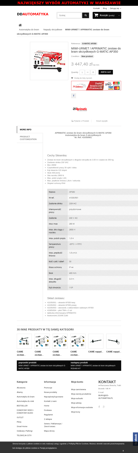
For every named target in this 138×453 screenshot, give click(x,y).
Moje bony (75, 412)
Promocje (48, 388)
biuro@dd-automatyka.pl (105, 396)
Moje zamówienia (78, 389)
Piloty (19, 422)
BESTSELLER (22, 406)
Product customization (28, 137)
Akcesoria (21, 388)
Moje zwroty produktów (81, 394)
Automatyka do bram (25, 397)
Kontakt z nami (50, 401)
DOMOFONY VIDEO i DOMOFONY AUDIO (25, 411)
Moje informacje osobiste (82, 407)
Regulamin (48, 415)
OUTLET (20, 417)
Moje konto (77, 382)
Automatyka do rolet (25, 401)
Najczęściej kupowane (53, 397)
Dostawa (48, 410)
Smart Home (22, 426)
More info (25, 129)
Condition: (75, 56)
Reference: (75, 43)
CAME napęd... (95, 351)
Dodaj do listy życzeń (83, 78)
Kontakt (96, 8)
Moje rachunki (77, 398)
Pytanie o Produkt (81, 121)
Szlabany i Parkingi (24, 431)
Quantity (74, 72)
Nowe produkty (50, 392)
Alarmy (20, 392)
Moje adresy (76, 403)
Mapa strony (49, 431)
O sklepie (48, 419)
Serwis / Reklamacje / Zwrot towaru (53, 425)
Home (46, 406)
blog (105, 8)
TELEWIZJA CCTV (24, 435)
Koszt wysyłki (102, 121)
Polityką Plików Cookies (78, 444)
